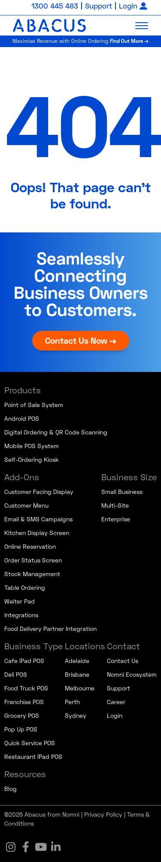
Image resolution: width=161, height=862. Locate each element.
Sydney (75, 715)
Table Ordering (24, 587)
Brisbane (77, 674)
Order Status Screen (33, 560)
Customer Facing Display (38, 491)
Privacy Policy (103, 814)
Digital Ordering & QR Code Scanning (55, 432)
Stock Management (32, 573)
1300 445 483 (54, 5)
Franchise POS (24, 701)
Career (116, 701)
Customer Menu (26, 505)
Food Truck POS (26, 688)
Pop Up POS (20, 729)
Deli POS (15, 674)
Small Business (122, 491)
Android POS (21, 418)
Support (98, 5)
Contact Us (122, 660)
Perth (72, 701)
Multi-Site (115, 505)
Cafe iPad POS (24, 660)
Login (128, 5)
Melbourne (79, 688)
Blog (10, 788)
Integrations (21, 614)
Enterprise (115, 519)
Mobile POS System (31, 445)
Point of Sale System (33, 404)
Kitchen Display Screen (36, 532)
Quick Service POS (29, 742)
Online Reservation (30, 546)
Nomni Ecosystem (132, 674)
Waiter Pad (19, 601)
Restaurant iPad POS (33, 756)
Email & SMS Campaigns (38, 519)
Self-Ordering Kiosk (31, 459)
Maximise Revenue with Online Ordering (80, 41)
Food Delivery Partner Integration (50, 628)
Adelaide (77, 660)
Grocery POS (21, 715)
